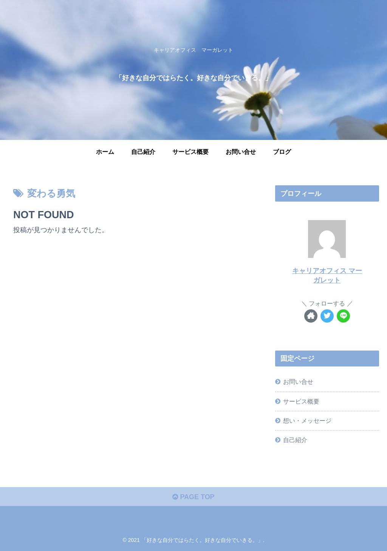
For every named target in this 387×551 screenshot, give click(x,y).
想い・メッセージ (307, 420)
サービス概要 (301, 401)
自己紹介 (295, 439)
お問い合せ (298, 381)
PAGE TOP (193, 497)
